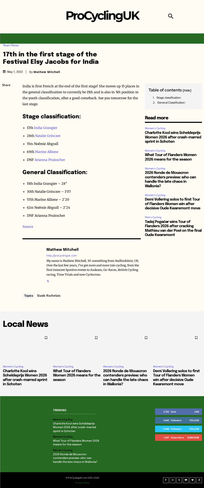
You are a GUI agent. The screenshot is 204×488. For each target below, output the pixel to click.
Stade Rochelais (48, 295)
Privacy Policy (83, 482)
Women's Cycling (155, 128)
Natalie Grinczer (48, 136)
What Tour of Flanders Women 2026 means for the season (76, 375)
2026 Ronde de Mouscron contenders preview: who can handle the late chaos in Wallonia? (75, 458)
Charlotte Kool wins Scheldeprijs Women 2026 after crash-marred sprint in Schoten (173, 137)
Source (28, 227)
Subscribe (193, 437)
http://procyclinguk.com (61, 255)
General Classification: (171, 102)
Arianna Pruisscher (50, 160)
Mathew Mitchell (47, 72)
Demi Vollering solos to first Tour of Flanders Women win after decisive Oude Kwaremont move (172, 204)
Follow (194, 420)
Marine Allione (46, 152)
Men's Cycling (153, 217)
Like (196, 411)
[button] (171, 17)
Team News (12, 45)
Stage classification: (169, 97)
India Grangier (45, 128)
